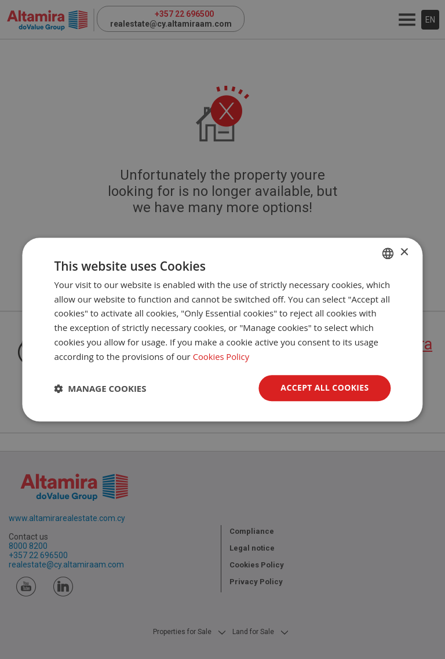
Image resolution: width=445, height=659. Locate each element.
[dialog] (222, 330)
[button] (100, 388)
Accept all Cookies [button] (324, 388)
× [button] (404, 252)
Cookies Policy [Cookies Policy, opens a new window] (221, 356)
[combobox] (388, 253)
